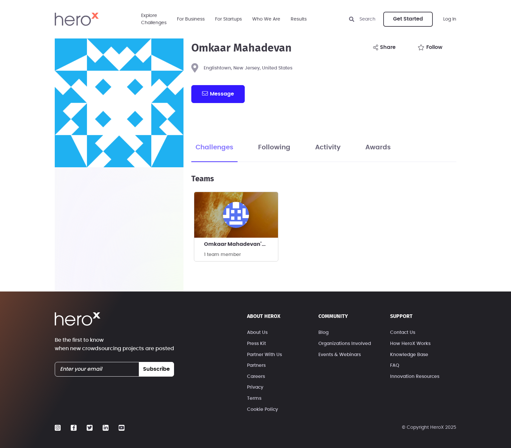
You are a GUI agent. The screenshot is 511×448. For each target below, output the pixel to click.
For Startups (228, 19)
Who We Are (266, 19)
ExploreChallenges (154, 19)
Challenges (214, 147)
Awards (378, 147)
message (218, 94)
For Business (191, 19)
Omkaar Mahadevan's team (241, 244)
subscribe (156, 369)
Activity (328, 147)
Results (299, 19)
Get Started (408, 19)
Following (274, 147)
